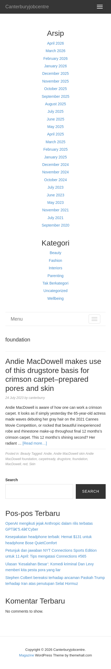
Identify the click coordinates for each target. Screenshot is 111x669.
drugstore (64, 459)
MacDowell (13, 464)
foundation (79, 459)
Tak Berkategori (55, 283)
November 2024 (55, 172)
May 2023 (55, 202)
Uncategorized (55, 291)
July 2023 (55, 187)
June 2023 (55, 195)
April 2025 (55, 134)
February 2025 (55, 149)
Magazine (26, 655)
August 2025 (55, 104)
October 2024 (55, 180)
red (25, 464)
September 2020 (55, 225)
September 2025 (55, 96)
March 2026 (55, 51)
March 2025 (55, 142)
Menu (17, 319)
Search (11, 480)
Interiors (55, 268)
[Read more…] (35, 443)
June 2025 (55, 119)
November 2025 (55, 81)
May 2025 (55, 127)
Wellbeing (55, 298)
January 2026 (55, 66)
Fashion (55, 260)
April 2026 (55, 43)
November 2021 (55, 210)
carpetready (47, 459)
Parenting (55, 276)
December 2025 (55, 73)
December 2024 (55, 164)
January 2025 (55, 157)
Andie (47, 454)
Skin (32, 464)
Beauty (55, 253)
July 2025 (55, 111)
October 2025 (55, 89)
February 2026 (55, 58)
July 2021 (55, 218)
